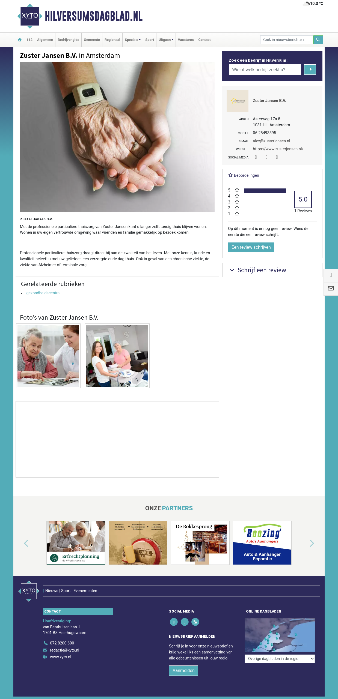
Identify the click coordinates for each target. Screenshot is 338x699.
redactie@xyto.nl (64, 650)
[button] (19, 543)
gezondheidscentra (43, 293)
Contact (204, 40)
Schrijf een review (257, 270)
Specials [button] (131, 40)
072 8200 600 (62, 643)
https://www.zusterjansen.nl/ (278, 149)
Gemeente (92, 40)
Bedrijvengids (68, 40)
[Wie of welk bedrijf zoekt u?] (265, 69)
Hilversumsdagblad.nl (94, 16)
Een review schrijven (251, 247)
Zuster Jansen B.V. (269, 100)
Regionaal (112, 40)
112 (29, 40)
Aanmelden (184, 670)
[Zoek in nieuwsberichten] (287, 39)
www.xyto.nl (60, 657)
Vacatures (186, 40)
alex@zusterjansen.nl (271, 141)
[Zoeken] (318, 39)
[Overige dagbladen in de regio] (280, 659)
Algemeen (45, 40)
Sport (149, 40)
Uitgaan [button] (165, 40)
